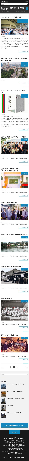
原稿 (25, 65)
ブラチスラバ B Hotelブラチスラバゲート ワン (16, 384)
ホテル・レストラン (23, 19)
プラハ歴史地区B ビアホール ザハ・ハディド (15, 398)
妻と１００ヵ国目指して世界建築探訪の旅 (13, 8)
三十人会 (25, 139)
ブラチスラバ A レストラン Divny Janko (14, 391)
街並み (21, 21)
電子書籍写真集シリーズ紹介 (14, 446)
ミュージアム (19, 441)
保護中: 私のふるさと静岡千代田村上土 (12, 267)
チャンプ (25, 63)
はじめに (14, 437)
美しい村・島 (22, 440)
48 (17, 367)
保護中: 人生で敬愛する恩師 (9, 203)
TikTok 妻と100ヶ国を (22, 451)
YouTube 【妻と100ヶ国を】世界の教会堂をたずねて (14, 445)
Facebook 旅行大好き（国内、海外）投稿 (14, 449)
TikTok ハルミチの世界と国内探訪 (15, 453)
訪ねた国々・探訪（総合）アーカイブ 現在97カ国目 (14, 438)
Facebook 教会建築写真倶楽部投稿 (14, 448)
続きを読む (24, 51)
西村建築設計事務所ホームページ (9, 451)
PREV (2, 367)
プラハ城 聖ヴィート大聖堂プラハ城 (14, 412)
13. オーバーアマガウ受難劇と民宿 (11, 17)
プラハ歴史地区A (10, 405)
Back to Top (14, 432)
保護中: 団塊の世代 (6, 298)
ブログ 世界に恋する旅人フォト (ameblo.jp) (14, 442)
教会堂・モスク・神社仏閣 (9, 440)
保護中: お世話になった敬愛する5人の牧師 (13, 137)
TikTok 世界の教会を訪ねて (14, 452)
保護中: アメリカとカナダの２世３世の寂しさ (14, 234)
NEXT (27, 367)
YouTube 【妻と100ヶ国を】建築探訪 (14, 444)
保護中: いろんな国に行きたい (9, 335)
